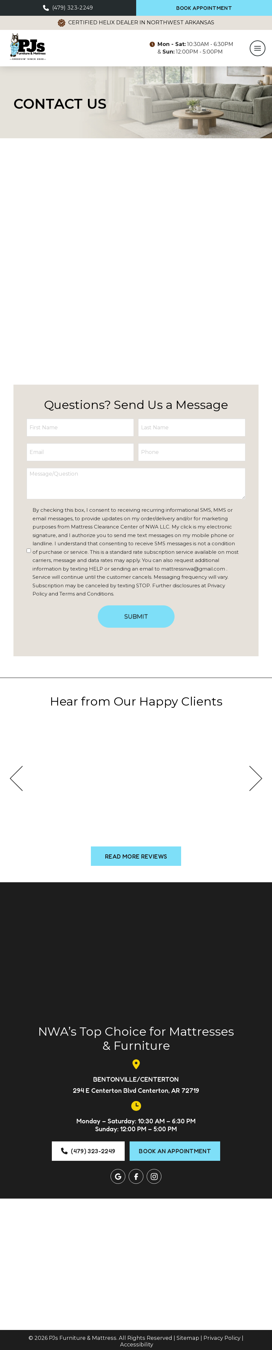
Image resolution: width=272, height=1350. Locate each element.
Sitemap (188, 1335)
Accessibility (136, 1341)
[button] (256, 49)
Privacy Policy (222, 1335)
